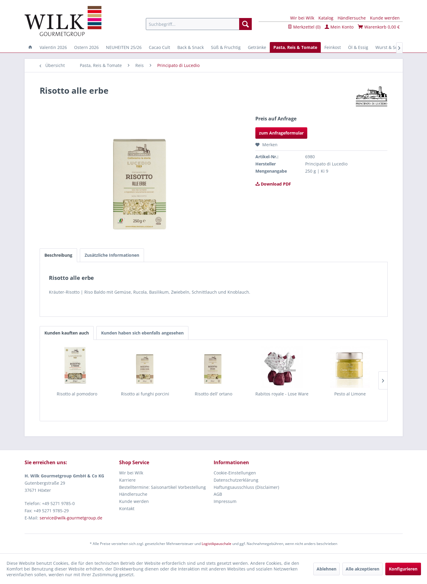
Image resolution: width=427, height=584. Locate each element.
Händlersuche (352, 18)
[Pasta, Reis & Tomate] (295, 47)
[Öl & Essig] (358, 47)
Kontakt (126, 508)
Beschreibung (58, 255)
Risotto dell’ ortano (213, 394)
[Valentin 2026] (53, 47)
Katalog (325, 18)
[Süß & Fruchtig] (225, 47)
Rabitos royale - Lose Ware (281, 394)
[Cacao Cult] (159, 47)
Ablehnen (326, 569)
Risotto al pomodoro (77, 394)
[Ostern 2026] (86, 47)
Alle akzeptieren (362, 569)
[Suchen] (245, 24)
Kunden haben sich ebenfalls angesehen (142, 333)
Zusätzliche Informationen (112, 255)
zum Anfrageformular (281, 133)
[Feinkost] (332, 47)
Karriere (127, 480)
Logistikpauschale (216, 543)
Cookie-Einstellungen (235, 473)
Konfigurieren (403, 569)
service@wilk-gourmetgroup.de (71, 518)
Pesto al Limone (350, 394)
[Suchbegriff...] (199, 24)
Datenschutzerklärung (236, 480)
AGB (218, 494)
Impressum (225, 501)
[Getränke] (257, 47)
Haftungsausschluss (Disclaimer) (246, 487)
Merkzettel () (304, 27)
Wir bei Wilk (302, 18)
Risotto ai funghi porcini (145, 394)
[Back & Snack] (190, 47)
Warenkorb (379, 27)
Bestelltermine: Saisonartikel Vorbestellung (162, 487)
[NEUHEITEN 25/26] (123, 47)
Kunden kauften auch (66, 333)
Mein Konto (339, 27)
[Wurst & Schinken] (393, 47)
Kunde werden (385, 18)
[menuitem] (199, 24)
